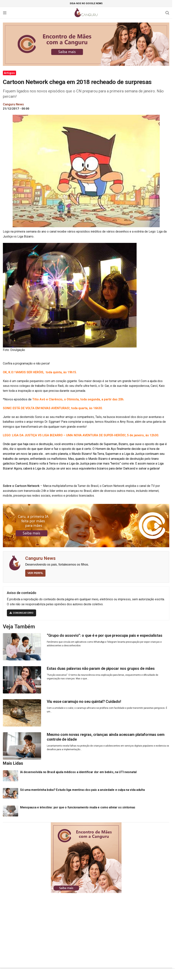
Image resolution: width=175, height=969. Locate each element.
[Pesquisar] (167, 13)
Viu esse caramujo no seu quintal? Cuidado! (84, 701)
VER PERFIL (35, 573)
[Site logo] (86, 12)
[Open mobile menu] (5, 13)
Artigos (9, 72)
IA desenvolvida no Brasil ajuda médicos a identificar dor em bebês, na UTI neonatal (78, 772)
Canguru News (40, 558)
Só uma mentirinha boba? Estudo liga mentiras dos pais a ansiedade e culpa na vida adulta (82, 790)
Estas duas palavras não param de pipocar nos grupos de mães (101, 668)
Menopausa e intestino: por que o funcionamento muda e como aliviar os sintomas (77, 807)
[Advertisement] (87, 925)
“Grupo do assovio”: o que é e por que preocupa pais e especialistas (104, 635)
